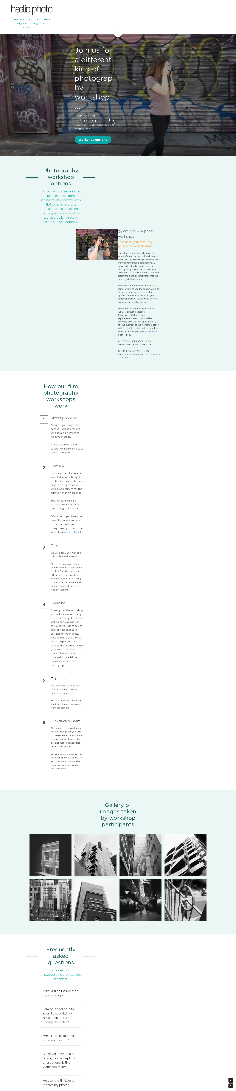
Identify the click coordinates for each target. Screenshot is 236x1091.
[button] (118, 689)
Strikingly (114, 1072)
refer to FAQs (113, 342)
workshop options (45, 88)
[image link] (118, 27)
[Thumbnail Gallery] (50, 574)
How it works (165, 201)
